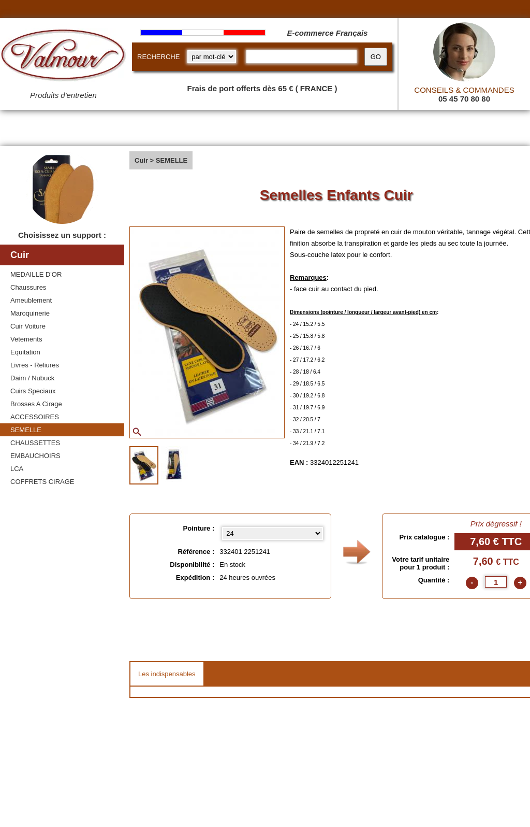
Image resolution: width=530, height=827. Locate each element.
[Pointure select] (272, 533)
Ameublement (31, 300)
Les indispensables (167, 674)
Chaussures (28, 287)
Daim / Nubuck (32, 378)
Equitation (25, 352)
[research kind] (211, 56)
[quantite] (496, 582)
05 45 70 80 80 (464, 98)
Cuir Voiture (28, 326)
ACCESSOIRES (34, 417)
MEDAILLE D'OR (36, 274)
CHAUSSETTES (35, 443)
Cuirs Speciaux (32, 391)
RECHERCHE (158, 57)
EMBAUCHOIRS (35, 456)
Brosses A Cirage (36, 404)
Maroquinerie (30, 313)
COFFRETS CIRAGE (42, 482)
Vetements (26, 339)
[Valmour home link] (63, 56)
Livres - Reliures (34, 365)
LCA (16, 469)
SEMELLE (25, 430)
